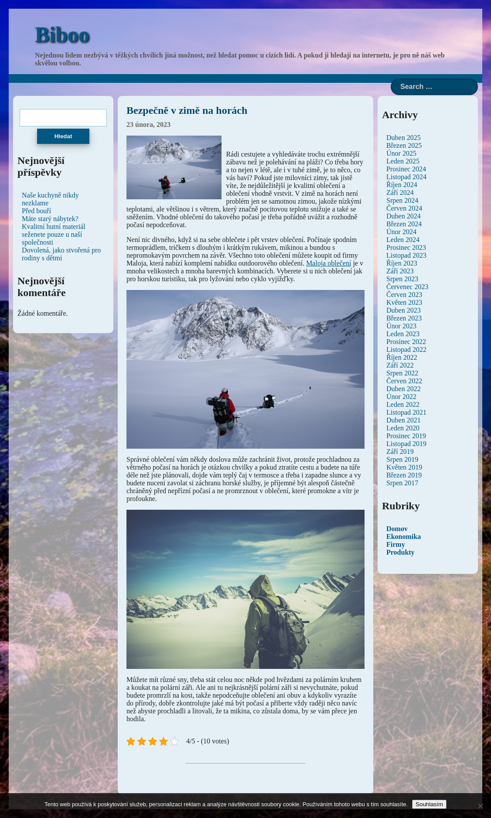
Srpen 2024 (402, 200)
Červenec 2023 (407, 286)
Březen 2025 (404, 145)
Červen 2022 (404, 381)
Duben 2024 (403, 216)
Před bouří (36, 211)
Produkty (400, 552)
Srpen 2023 (402, 279)
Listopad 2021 (406, 412)
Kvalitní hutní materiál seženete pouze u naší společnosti (53, 234)
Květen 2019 (404, 467)
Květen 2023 (404, 302)
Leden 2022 (402, 404)
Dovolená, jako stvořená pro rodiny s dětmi (61, 254)
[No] (480, 805)
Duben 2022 (403, 388)
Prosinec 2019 (406, 436)
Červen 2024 (404, 208)
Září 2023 (400, 271)
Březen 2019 (404, 475)
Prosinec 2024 (406, 169)
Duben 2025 (403, 137)
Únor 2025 (401, 153)
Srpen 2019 (402, 459)
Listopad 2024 (406, 177)
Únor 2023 (401, 326)
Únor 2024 (401, 231)
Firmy (395, 544)
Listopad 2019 (406, 443)
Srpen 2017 (402, 483)
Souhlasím (429, 804)
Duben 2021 (403, 420)
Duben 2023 (403, 310)
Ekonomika (403, 536)
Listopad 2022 (406, 349)
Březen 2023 (404, 318)
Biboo (62, 34)
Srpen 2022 (402, 373)
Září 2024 (400, 192)
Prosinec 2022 (406, 341)
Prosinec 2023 (406, 247)
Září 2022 (400, 365)
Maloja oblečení (328, 263)
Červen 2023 (404, 294)
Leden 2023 (402, 333)
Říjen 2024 (401, 184)
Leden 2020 (402, 428)
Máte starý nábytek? (50, 218)
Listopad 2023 (406, 255)
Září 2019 (400, 451)
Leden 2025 (402, 161)
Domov (397, 528)
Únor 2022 (401, 396)
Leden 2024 (402, 239)
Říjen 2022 (401, 357)
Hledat (63, 136)
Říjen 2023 (401, 263)
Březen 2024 (404, 224)
